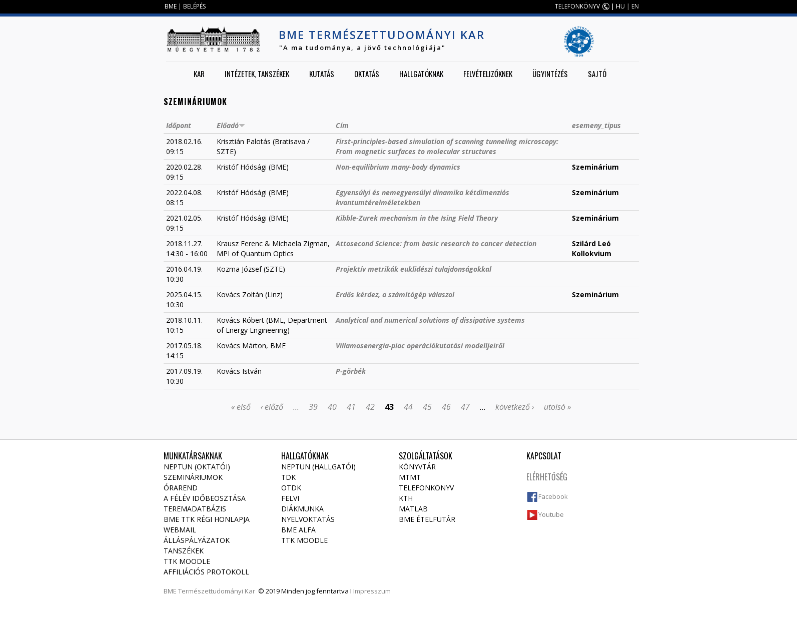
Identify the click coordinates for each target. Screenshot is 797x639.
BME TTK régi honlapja (207, 519)
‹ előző (272, 406)
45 (427, 406)
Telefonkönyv (426, 487)
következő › (514, 406)
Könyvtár (417, 466)
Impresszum (372, 590)
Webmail (180, 529)
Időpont (178, 125)
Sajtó (597, 73)
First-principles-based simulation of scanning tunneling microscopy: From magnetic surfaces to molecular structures (447, 146)
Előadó (231, 125)
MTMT (410, 477)
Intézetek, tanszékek (257, 73)
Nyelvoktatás (308, 519)
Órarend (181, 487)
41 (351, 406)
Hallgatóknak (421, 73)
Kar (199, 73)
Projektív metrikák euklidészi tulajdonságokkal (413, 269)
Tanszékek (184, 550)
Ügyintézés (550, 73)
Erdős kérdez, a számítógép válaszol (395, 294)
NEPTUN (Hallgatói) (318, 466)
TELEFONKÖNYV (577, 6)
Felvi (290, 498)
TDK (288, 477)
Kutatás (321, 73)
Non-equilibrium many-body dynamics (398, 167)
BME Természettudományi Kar (382, 34)
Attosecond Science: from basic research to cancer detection (436, 243)
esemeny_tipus (596, 125)
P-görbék (351, 371)
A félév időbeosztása (205, 498)
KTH (406, 498)
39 (313, 406)
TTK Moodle (187, 561)
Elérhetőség (546, 477)
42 (370, 406)
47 (465, 406)
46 (446, 406)
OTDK (291, 487)
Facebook (553, 496)
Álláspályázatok (197, 540)
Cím (342, 125)
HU (620, 6)
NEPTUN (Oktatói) (197, 466)
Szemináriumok (193, 477)
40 (332, 406)
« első (241, 406)
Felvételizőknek (487, 73)
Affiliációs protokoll (206, 571)
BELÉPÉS (194, 6)
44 (408, 406)
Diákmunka (302, 508)
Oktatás (366, 73)
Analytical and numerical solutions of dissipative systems (430, 320)
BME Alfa (298, 529)
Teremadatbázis (195, 508)
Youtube (551, 514)
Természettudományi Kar (216, 590)
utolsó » (557, 406)
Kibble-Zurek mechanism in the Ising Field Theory (417, 218)
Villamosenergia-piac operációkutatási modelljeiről (420, 345)
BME (171, 6)
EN (635, 6)
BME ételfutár (427, 519)
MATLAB (413, 508)
